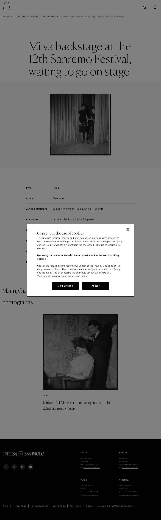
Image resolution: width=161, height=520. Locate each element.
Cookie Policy (102, 272)
